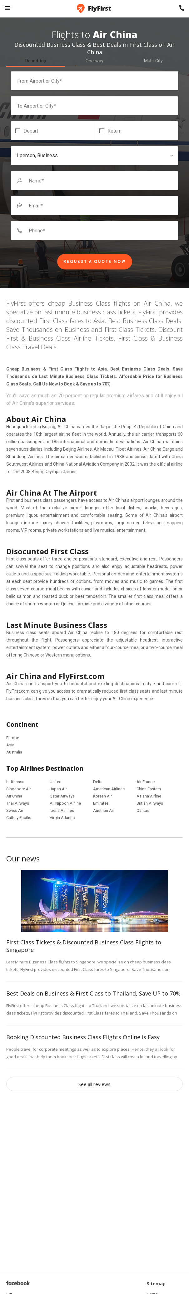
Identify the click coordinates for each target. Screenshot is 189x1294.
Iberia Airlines (62, 810)
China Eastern (149, 789)
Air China (14, 796)
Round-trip (35, 60)
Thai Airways (17, 803)
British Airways (150, 803)
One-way (94, 60)
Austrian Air (103, 810)
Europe (12, 737)
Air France (146, 781)
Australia (14, 752)
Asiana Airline (149, 796)
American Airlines (109, 789)
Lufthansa (15, 781)
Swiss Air (14, 810)
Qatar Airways (62, 796)
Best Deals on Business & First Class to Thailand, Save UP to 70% (93, 993)
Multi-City (153, 60)
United (56, 781)
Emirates (101, 803)
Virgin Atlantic (62, 817)
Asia (10, 745)
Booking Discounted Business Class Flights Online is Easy (83, 1037)
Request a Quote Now (94, 261)
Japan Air (58, 789)
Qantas (143, 810)
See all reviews (94, 1084)
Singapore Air (18, 789)
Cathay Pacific (18, 817)
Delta (97, 781)
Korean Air (102, 796)
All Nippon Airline (65, 803)
